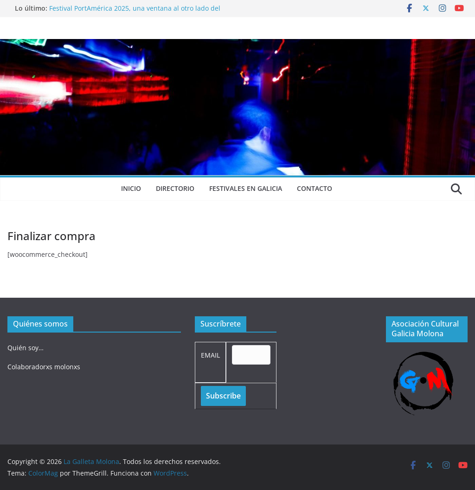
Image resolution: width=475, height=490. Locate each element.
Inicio (131, 188)
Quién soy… (25, 347)
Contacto (314, 188)
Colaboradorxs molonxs (43, 366)
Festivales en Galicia (245, 188)
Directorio (175, 188)
